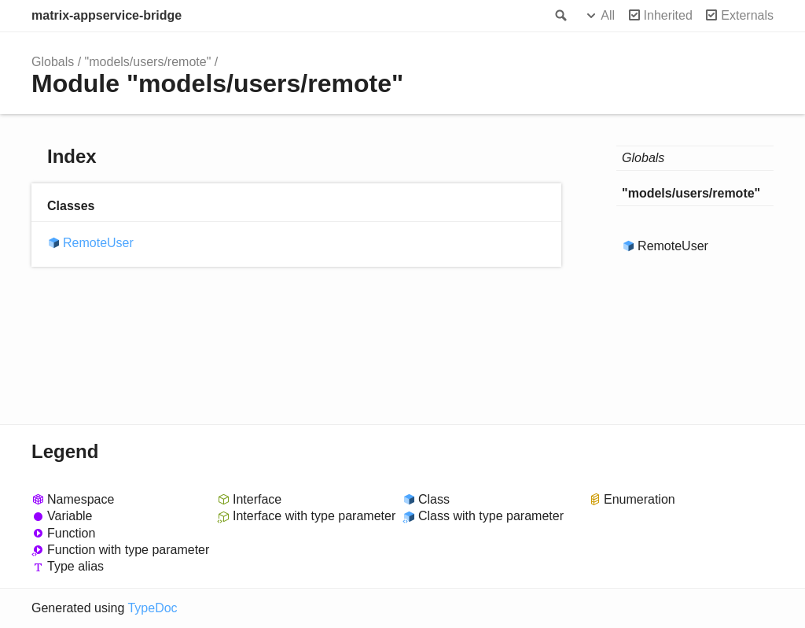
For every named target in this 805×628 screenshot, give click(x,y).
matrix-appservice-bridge (106, 15)
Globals (52, 61)
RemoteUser (98, 242)
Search (559, 15)
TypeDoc (152, 608)
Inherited (668, 15)
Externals (747, 15)
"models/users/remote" (148, 61)
